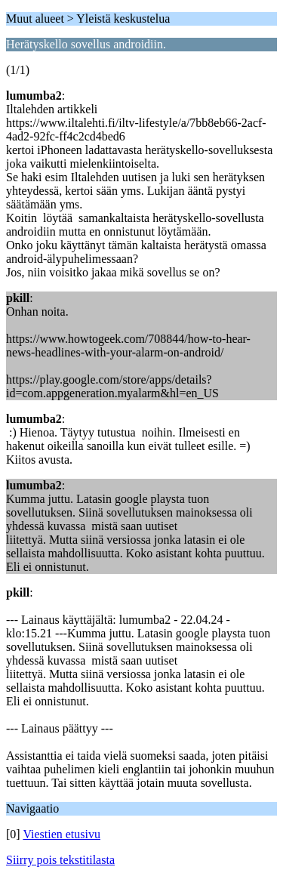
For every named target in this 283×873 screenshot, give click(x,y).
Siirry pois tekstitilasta (60, 859)
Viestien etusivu (61, 834)
